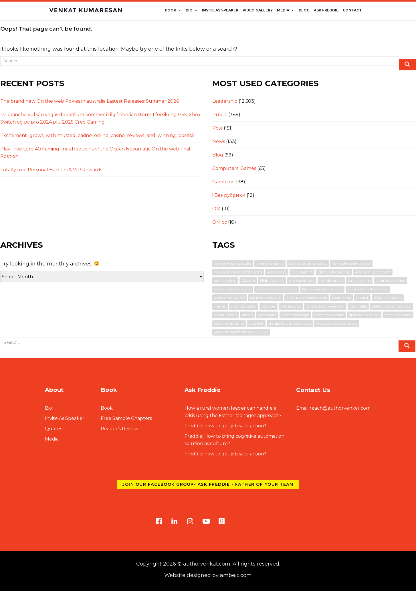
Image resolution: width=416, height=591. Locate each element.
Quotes (53, 428)
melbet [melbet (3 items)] (220, 306)
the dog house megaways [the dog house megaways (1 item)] (290, 323)
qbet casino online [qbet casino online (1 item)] (329, 315)
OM (216, 208)
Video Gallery (258, 10)
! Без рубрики (228, 195)
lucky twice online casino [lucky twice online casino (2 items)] (306, 298)
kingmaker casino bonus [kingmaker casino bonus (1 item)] (276, 289)
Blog (304, 10)
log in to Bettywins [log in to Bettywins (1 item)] (265, 298)
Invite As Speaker (220, 10)
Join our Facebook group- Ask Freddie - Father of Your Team (208, 484)
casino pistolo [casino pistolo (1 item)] (225, 280)
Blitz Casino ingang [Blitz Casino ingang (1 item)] (334, 272)
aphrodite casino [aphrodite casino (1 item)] (270, 263)
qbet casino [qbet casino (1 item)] (267, 315)
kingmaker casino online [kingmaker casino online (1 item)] (322, 289)
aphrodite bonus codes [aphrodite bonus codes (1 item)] (232, 263)
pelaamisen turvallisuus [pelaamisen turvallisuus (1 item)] (391, 306)
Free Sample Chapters (126, 418)
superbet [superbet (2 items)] (256, 323)
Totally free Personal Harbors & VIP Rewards (51, 169)
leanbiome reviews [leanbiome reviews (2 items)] (229, 298)
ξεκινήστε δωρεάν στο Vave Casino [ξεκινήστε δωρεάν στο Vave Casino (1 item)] (241, 332)
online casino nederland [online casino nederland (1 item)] (325, 306)
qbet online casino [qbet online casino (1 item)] (229, 323)
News (218, 141)
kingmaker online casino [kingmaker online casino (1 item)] (368, 289)
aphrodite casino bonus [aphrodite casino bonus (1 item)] (308, 263)
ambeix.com (236, 575)
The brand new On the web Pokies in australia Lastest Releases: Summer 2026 (89, 101)
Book (173, 10)
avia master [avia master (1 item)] (276, 272)
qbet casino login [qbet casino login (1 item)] (295, 315)
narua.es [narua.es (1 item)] (269, 306)
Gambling (223, 182)
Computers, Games (234, 168)
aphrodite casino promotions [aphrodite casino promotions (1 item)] (238, 272)
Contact (352, 10)
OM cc (219, 222)
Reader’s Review (119, 428)
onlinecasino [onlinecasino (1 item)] (291, 306)
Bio (192, 10)
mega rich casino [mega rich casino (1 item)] (388, 298)
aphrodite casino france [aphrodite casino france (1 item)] (351, 263)
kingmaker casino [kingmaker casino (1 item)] (390, 280)
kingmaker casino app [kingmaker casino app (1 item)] (232, 289)
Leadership (224, 101)
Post (217, 128)
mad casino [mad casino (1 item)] (341, 298)
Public (219, 114)
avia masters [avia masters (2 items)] (302, 272)
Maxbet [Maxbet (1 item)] (362, 298)
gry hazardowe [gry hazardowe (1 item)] (301, 280)
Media (285, 10)
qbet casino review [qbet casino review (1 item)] (364, 315)
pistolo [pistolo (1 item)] (247, 315)
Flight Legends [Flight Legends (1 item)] (272, 280)
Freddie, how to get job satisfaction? (225, 426)
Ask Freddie (326, 10)
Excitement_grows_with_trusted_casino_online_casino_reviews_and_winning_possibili (97, 135)
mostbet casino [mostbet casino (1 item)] (243, 306)
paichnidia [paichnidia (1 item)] (358, 306)
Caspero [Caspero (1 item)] (248, 280)
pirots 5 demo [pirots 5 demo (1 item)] (225, 315)
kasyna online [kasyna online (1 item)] (359, 280)
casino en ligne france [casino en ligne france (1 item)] (373, 272)
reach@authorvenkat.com (333, 408)
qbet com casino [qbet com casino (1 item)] (398, 315)
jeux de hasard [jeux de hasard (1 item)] (331, 280)
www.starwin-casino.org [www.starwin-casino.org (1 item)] (336, 323)
